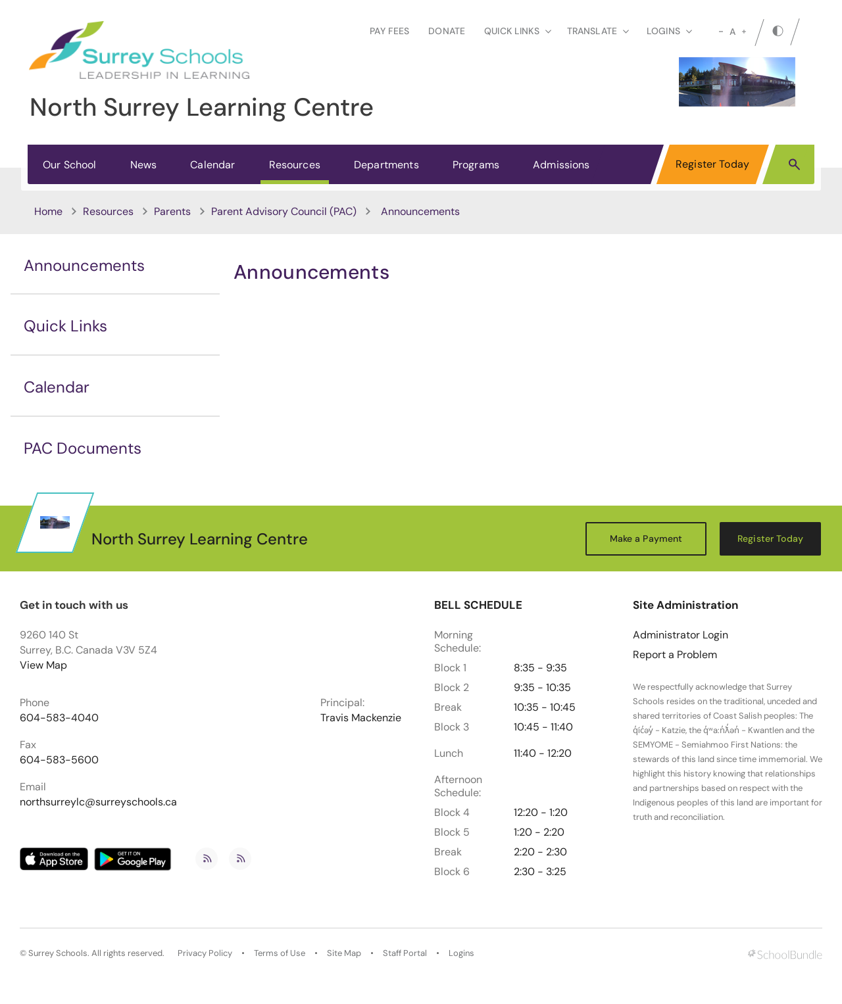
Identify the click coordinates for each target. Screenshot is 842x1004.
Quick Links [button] (517, 31)
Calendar (212, 165)
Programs (476, 165)
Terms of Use (279, 953)
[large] (744, 32)
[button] (794, 163)
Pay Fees (389, 31)
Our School (70, 165)
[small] (721, 32)
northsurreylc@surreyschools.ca (98, 802)
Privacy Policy (205, 953)
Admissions (561, 165)
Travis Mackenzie (360, 718)
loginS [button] (669, 31)
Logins (461, 953)
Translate (598, 31)
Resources (294, 165)
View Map (43, 665)
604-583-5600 (59, 760)
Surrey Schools (57, 953)
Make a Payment (646, 538)
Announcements (84, 265)
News (143, 165)
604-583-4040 (59, 718)
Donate (446, 31)
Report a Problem (675, 654)
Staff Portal (405, 953)
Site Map (344, 953)
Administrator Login (680, 635)
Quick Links (65, 326)
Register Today (712, 164)
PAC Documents (82, 448)
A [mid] (732, 31)
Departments (386, 165)
